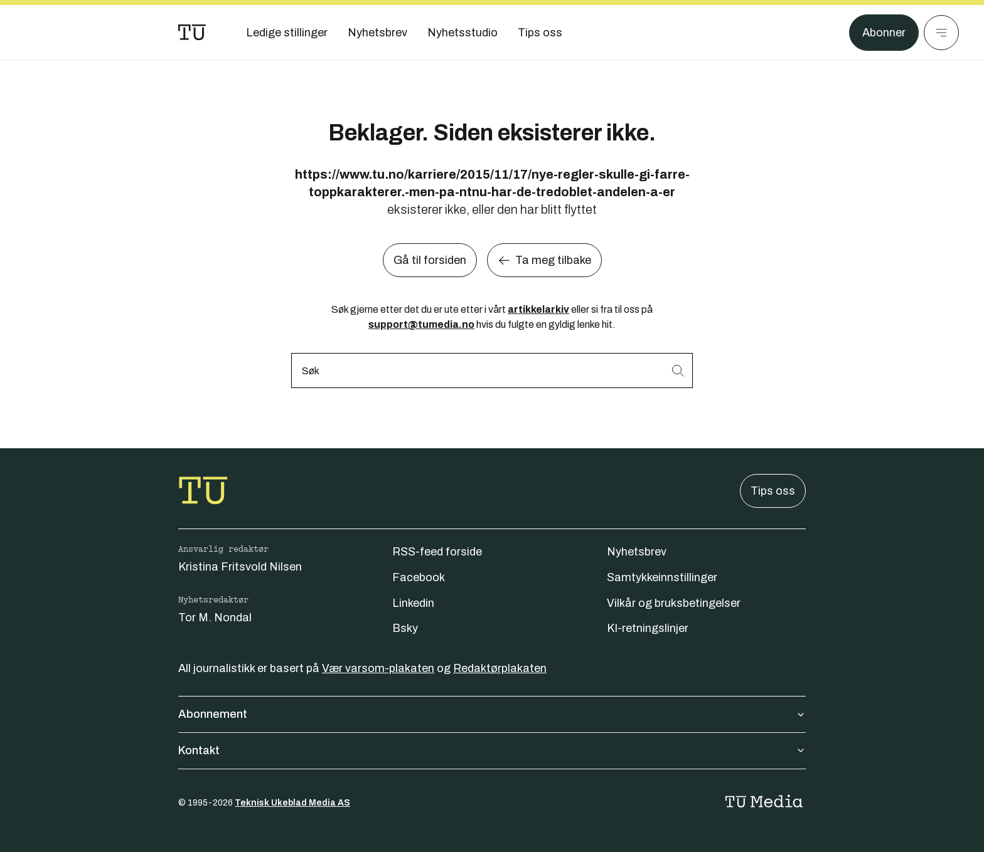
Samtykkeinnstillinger (662, 577)
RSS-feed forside (437, 551)
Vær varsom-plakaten (378, 668)
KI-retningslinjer (647, 628)
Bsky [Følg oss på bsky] (405, 628)
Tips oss (773, 491)
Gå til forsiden (429, 260)
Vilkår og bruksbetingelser (674, 603)
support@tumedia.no (421, 324)
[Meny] (941, 32)
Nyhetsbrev (636, 551)
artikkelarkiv (538, 309)
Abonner (884, 32)
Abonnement (492, 714)
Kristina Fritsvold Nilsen (240, 566)
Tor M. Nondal (215, 617)
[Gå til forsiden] (192, 33)
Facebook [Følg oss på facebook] (418, 577)
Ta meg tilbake (544, 260)
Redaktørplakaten (500, 668)
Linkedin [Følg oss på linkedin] (413, 603)
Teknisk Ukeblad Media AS (292, 802)
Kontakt (492, 750)
